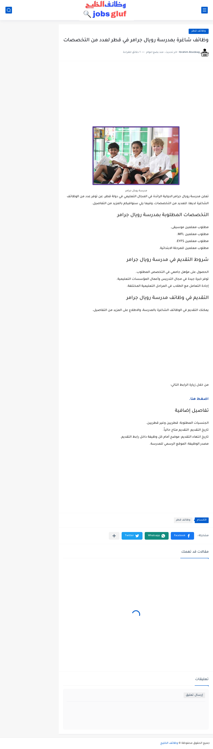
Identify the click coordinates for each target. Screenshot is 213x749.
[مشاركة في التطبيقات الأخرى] (114, 536)
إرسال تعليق (194, 695)
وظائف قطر (198, 31)
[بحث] (8, 10)
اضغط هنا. (199, 399)
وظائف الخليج (169, 743)
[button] (182, 536)
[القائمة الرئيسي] (204, 10)
